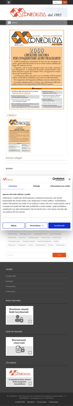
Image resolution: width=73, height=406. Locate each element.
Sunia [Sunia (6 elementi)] (31, 245)
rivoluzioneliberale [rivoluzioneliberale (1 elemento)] (44, 241)
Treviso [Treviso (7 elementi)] (50, 245)
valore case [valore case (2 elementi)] (60, 245)
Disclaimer (9, 281)
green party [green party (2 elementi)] (12, 234)
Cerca (59, 255)
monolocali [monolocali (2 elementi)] (12, 237)
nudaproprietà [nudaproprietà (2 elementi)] (33, 237)
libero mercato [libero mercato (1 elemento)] (55, 234)
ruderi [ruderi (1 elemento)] (56, 241)
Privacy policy (10, 286)
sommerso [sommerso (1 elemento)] (22, 245)
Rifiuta (13, 225)
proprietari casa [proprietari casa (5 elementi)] (14, 241)
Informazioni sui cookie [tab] (60, 186)
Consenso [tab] (12, 186)
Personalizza (36, 225)
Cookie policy (10, 291)
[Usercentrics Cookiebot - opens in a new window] (54, 179)
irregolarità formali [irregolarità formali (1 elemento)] (40, 234)
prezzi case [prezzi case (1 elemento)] (46, 237)
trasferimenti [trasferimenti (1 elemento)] (40, 245)
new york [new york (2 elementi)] (22, 237)
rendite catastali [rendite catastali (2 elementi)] (29, 241)
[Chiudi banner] (69, 179)
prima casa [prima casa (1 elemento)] (57, 237)
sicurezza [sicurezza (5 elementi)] (11, 245)
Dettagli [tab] (36, 186)
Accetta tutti (59, 225)
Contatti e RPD (11, 276)
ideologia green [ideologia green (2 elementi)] (25, 234)
